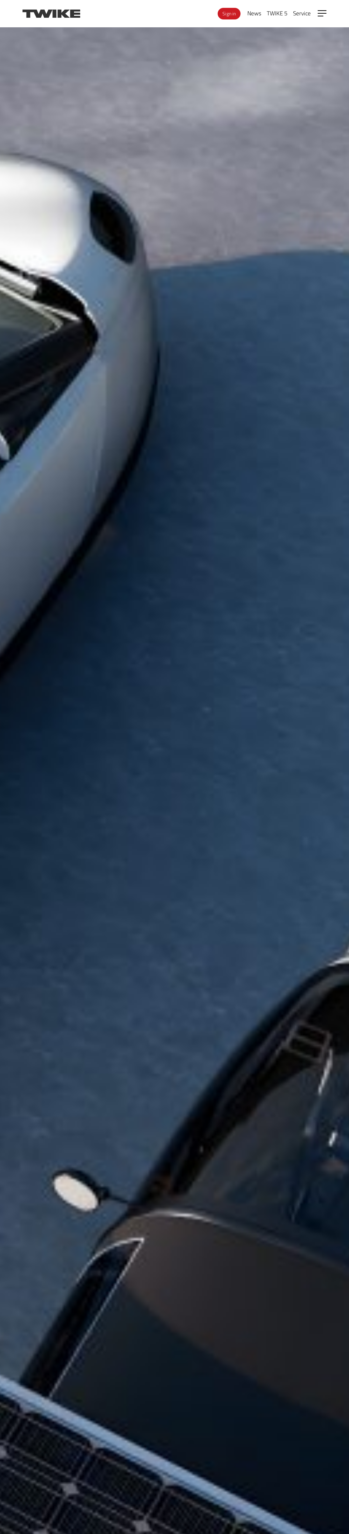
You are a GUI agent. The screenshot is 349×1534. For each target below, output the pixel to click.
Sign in (229, 13)
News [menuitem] (254, 13)
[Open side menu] (322, 13)
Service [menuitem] (302, 13)
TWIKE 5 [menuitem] (277, 13)
